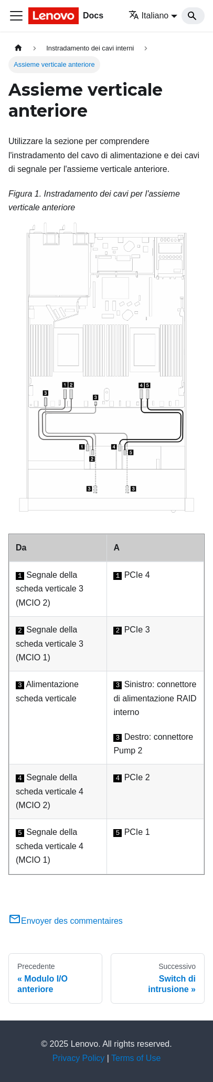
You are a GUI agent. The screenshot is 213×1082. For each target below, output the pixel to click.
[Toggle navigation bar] (16, 16)
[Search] (193, 15)
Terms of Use (136, 1058)
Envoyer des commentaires (65, 920)
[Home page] (18, 48)
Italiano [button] (149, 15)
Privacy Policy (78, 1058)
